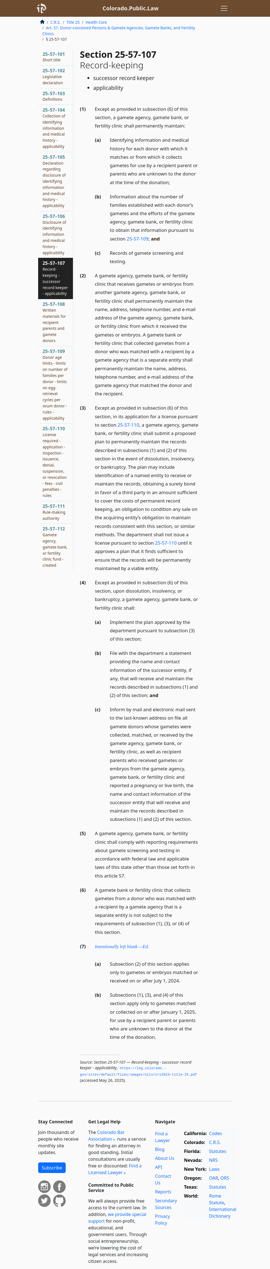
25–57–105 (54, 181)
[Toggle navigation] (224, 8)
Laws (214, 1169)
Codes (215, 1133)
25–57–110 (55, 462)
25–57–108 (54, 322)
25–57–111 (54, 512)
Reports (163, 1192)
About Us (164, 1158)
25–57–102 (54, 76)
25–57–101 (54, 57)
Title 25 (73, 22)
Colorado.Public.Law (130, 8)
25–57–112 (55, 547)
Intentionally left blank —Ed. (122, 946)
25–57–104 (54, 128)
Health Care (96, 22)
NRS (213, 1160)
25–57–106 (54, 234)
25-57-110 (128, 425)
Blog (160, 1149)
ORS (224, 1178)
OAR (213, 1178)
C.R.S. (55, 22)
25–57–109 (55, 384)
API (158, 1167)
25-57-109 (137, 238)
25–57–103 (54, 96)
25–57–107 (55, 278)
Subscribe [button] (52, 1168)
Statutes (217, 1151)
